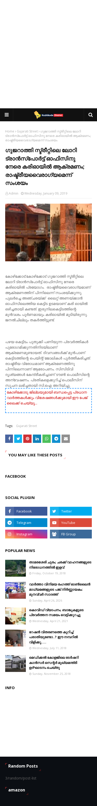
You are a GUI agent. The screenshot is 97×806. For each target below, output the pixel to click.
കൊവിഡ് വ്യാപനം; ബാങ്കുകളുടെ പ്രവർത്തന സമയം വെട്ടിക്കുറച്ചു (56, 612)
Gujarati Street (27, 131)
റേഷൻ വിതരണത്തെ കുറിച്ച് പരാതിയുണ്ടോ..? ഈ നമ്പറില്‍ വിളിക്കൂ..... (53, 637)
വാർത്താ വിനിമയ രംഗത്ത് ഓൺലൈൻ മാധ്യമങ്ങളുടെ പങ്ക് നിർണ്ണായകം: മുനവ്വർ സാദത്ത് (59, 589)
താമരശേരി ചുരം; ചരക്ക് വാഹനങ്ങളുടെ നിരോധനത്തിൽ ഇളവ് (60, 565)
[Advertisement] (48, 54)
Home (9, 131)
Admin (13, 193)
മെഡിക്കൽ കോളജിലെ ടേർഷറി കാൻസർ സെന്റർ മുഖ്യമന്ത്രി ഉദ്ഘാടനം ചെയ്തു (54, 662)
